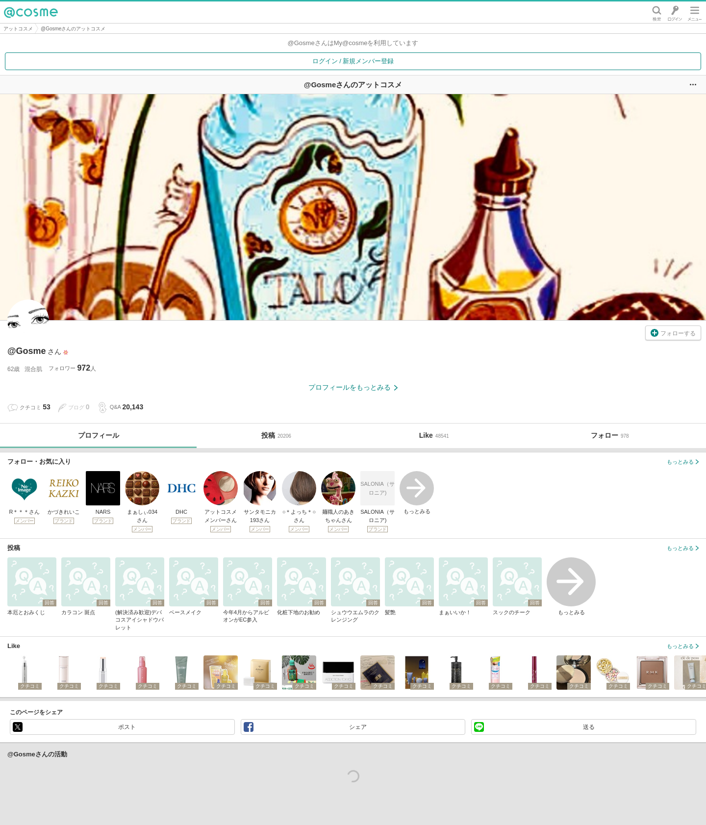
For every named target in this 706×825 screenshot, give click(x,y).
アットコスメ (18, 28)
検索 (656, 12)
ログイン (674, 12)
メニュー (695, 12)
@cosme (31, 12)
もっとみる (417, 492)
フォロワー (72, 368)
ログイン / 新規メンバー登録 (353, 61)
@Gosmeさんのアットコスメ (73, 28)
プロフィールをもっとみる (353, 387)
